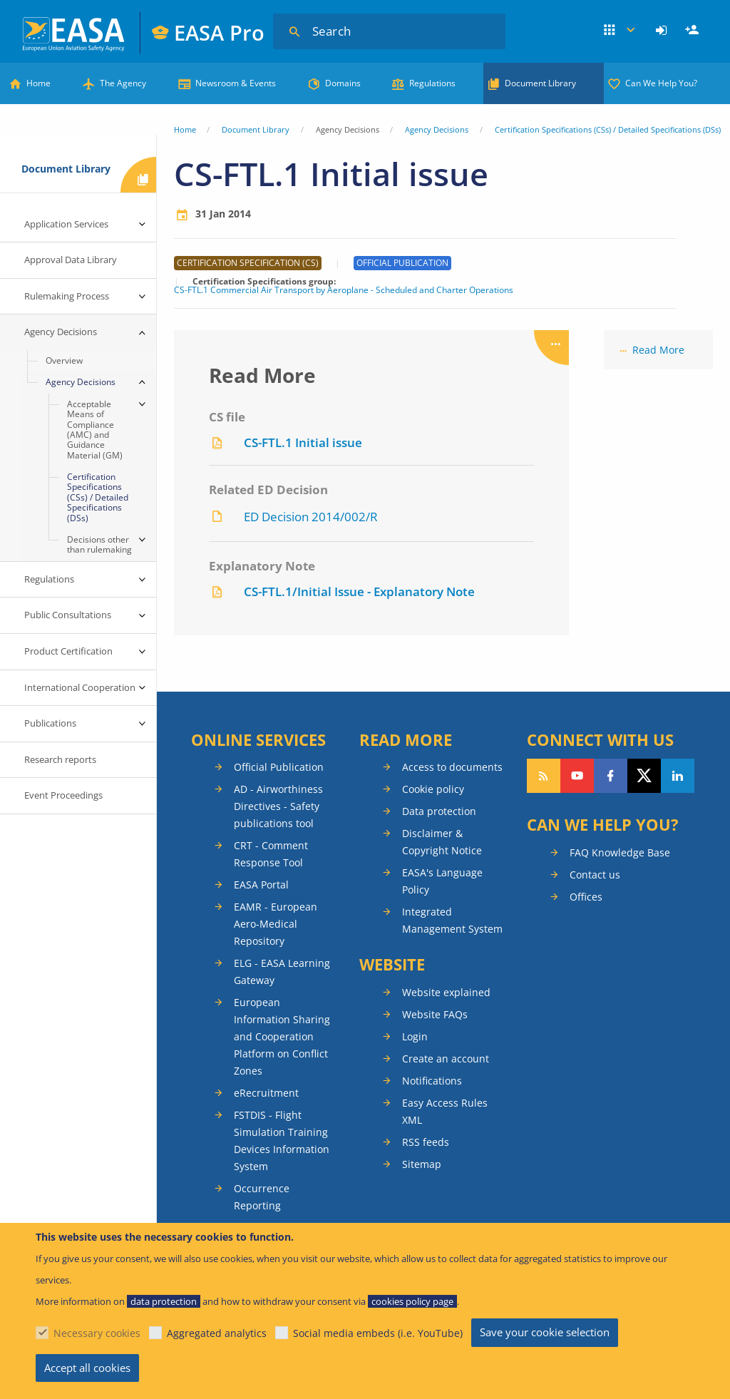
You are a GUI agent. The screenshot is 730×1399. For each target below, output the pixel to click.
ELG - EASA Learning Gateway (282, 971)
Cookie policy (433, 789)
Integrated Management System (452, 920)
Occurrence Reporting (261, 1197)
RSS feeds (425, 1142)
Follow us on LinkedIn (677, 776)
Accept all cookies (87, 1367)
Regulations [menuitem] (49, 579)
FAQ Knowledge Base (620, 852)
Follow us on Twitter (644, 776)
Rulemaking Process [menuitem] (66, 295)
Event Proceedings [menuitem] (63, 795)
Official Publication (279, 767)
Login (663, 31)
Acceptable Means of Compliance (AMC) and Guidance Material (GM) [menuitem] (95, 429)
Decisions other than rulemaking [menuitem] (99, 544)
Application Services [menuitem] (66, 223)
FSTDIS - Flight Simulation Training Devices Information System (281, 1140)
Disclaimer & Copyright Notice (442, 841)
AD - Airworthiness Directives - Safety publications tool (278, 806)
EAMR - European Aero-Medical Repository (275, 924)
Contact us (595, 874)
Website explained (446, 992)
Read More (658, 350)
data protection (163, 1301)
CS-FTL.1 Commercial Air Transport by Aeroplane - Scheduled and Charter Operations (343, 290)
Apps (620, 31)
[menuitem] (663, 31)
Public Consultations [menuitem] (67, 614)
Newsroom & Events (235, 83)
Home (38, 83)
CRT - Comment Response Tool (271, 854)
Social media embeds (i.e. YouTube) (378, 1333)
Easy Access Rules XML (445, 1111)
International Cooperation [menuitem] (79, 687)
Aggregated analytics (217, 1333)
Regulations (432, 83)
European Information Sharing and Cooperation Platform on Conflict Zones (282, 1036)
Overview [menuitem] (64, 360)
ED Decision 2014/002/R (311, 516)
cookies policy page (412, 1301)
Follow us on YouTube (577, 776)
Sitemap (421, 1164)
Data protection (439, 811)
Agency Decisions (436, 129)
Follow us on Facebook (610, 776)
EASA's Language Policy (442, 881)
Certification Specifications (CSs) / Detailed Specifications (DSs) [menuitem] (97, 497)
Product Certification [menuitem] (68, 651)
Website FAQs (435, 1014)
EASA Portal (261, 884)
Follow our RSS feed (543, 776)
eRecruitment (266, 1093)
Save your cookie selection (545, 1332)
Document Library (540, 83)
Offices (586, 896)
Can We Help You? (661, 83)
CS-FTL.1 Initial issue (303, 442)
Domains (343, 83)
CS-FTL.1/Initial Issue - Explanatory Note (359, 591)
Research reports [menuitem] (60, 759)
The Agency (123, 83)
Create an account (445, 1058)
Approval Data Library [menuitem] (70, 259)
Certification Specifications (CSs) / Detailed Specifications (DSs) (608, 129)
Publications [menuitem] (50, 723)
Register (694, 31)
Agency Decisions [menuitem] (60, 331)
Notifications (432, 1080)
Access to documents (452, 767)
